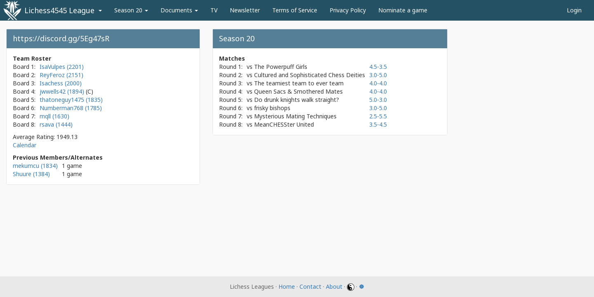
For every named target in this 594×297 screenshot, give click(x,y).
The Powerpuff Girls (280, 67)
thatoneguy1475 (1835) (71, 100)
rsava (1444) (56, 124)
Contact (310, 286)
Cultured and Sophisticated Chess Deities (309, 75)
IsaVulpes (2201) (62, 67)
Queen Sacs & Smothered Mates (298, 91)
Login (574, 10)
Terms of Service (294, 10)
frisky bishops (272, 108)
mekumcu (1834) (35, 166)
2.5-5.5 (378, 116)
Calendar (24, 145)
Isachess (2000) (61, 83)
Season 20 (131, 10)
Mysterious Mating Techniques (295, 116)
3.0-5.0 (378, 75)
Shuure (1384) (31, 174)
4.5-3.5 (378, 67)
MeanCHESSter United (284, 124)
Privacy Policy (348, 10)
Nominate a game (402, 10)
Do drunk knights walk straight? (296, 100)
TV (213, 10)
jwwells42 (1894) (63, 91)
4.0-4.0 (378, 83)
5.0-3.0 (378, 100)
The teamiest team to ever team (299, 83)
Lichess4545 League (59, 10)
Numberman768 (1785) (71, 108)
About (334, 286)
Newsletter (245, 10)
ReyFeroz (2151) (61, 75)
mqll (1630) (54, 116)
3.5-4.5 (378, 124)
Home (286, 286)
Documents (179, 10)
